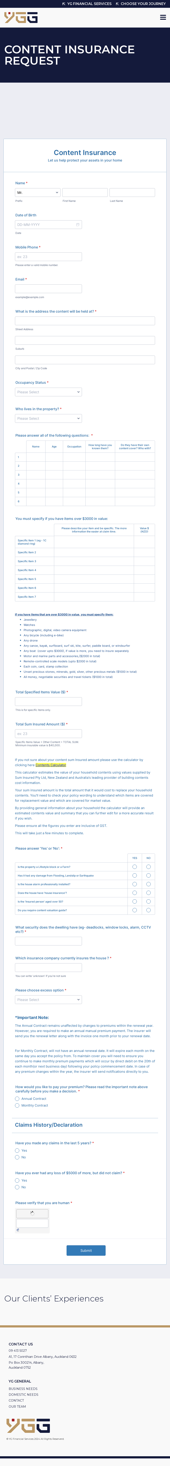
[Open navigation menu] (163, 17)
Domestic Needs (23, 1395)
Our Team (17, 1407)
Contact (16, 1400)
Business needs (23, 1389)
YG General (20, 1381)
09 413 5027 (18, 1351)
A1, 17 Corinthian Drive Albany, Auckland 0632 (43, 1357)
